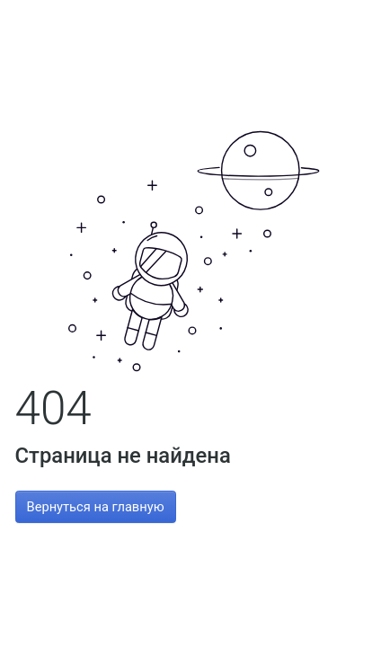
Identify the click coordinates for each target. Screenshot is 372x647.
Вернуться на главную (95, 507)
